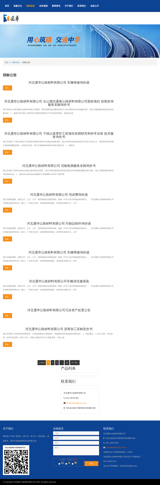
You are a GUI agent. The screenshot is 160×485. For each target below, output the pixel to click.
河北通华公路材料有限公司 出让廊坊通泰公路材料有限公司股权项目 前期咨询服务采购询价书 (58, 103)
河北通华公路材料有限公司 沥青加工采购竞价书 (59, 329)
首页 (7, 6)
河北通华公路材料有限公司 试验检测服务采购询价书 (59, 165)
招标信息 (30, 6)
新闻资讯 (56, 6)
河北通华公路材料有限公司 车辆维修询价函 (58, 82)
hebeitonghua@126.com (76, 403)
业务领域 (43, 6)
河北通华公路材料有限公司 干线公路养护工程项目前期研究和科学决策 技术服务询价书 (58, 135)
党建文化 (17, 6)
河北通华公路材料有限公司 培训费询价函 (59, 194)
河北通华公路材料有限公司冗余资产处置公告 (59, 310)
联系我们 (81, 6)
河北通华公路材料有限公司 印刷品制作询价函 (59, 223)
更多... (7, 88)
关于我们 (69, 6)
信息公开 (94, 6)
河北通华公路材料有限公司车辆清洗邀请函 (59, 281)
